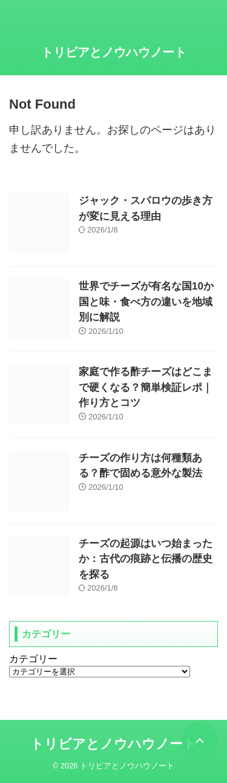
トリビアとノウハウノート (113, 52)
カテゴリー (33, 659)
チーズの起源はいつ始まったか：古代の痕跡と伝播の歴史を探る (145, 559)
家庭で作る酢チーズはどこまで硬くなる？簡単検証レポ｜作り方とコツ (145, 387)
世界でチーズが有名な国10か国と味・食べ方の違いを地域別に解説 (146, 301)
